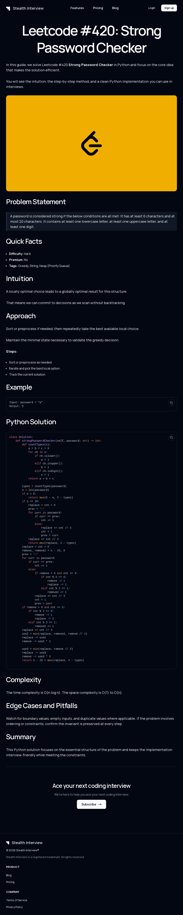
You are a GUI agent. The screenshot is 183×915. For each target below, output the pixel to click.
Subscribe (91, 804)
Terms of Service (16, 900)
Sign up (169, 8)
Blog (115, 8)
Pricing (98, 8)
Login (151, 8)
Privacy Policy (14, 907)
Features (77, 8)
